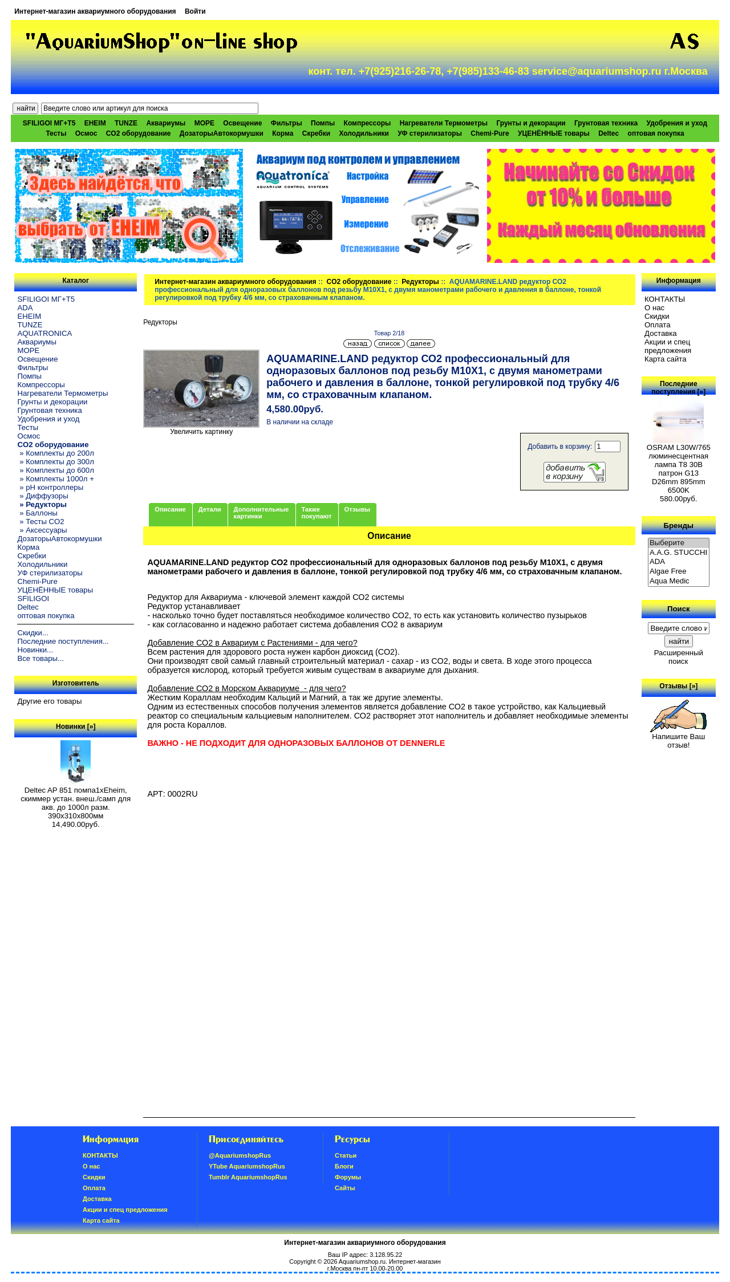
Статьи (345, 1155)
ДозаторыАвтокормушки (221, 133)
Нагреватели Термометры (444, 123)
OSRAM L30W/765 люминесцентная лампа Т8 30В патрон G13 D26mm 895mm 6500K (679, 465)
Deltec (608, 133)
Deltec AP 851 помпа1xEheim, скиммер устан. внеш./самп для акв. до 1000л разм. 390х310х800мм (76, 799)
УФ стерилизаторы (430, 133)
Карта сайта (665, 359)
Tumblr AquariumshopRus (248, 1177)
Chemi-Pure (490, 133)
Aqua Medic (678, 581)
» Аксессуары (42, 530)
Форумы (348, 1177)
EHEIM (95, 123)
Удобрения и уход (676, 123)
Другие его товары (49, 701)
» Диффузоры (42, 496)
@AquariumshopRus (240, 1155)
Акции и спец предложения (667, 346)
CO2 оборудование (359, 282)
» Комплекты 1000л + (55, 478)
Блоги (344, 1166)
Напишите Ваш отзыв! (678, 737)
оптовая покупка (656, 133)
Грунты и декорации (530, 123)
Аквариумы (165, 123)
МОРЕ (204, 123)
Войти (195, 11)
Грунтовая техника (606, 123)
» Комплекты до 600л (55, 470)
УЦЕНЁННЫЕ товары (554, 133)
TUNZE (126, 123)
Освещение (242, 123)
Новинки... (35, 650)
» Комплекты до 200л (55, 453)
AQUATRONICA (44, 333)
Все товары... (40, 658)
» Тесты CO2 (40, 521)
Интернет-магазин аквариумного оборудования (95, 11)
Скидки (657, 316)
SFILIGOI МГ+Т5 (49, 123)
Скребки (316, 133)
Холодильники (364, 133)
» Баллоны (37, 513)
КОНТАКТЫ (664, 299)
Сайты (345, 1187)
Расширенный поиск (678, 657)
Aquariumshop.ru (362, 1261)
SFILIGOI (33, 598)
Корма (282, 133)
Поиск (678, 609)
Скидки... (32, 632)
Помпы (323, 123)
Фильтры (286, 123)
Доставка (660, 333)
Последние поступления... (62, 641)
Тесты (56, 133)
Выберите (678, 543)
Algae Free (678, 572)
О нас (654, 307)
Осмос (86, 133)
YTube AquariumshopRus (247, 1166)
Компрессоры (367, 123)
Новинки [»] (75, 727)
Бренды (679, 525)
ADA (25, 307)
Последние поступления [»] (678, 388)
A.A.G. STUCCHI (678, 553)
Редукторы (420, 282)
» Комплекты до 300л (55, 461)
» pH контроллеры (50, 487)
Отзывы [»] (678, 686)
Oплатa (657, 324)
